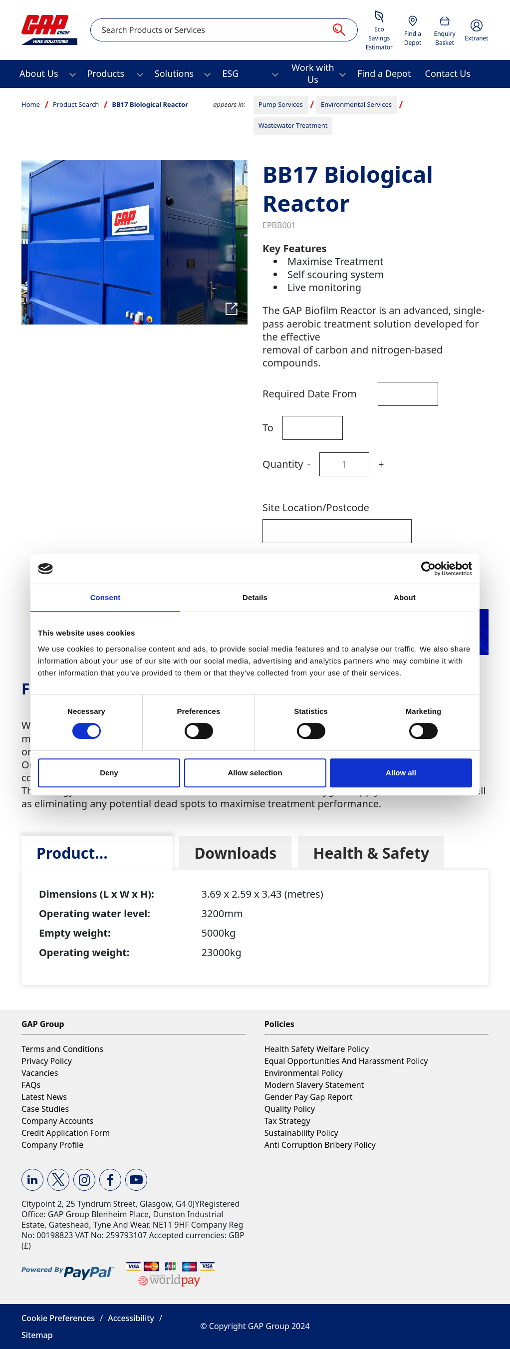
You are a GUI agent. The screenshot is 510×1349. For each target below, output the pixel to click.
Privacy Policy (46, 1060)
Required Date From (309, 393)
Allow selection (255, 772)
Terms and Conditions (62, 1048)
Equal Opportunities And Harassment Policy (346, 1060)
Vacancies (39, 1072)
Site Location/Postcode (315, 507)
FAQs (30, 1084)
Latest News (44, 1096)
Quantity (282, 464)
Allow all (401, 772)
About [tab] (405, 597)
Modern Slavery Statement (314, 1084)
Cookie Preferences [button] (58, 1318)
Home (30, 104)
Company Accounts (57, 1120)
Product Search (76, 104)
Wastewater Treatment (293, 125)
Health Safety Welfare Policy (316, 1048)
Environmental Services (356, 104)
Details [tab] (255, 597)
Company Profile (52, 1144)
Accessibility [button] (131, 1318)
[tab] (97, 853)
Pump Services (280, 104)
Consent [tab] (105, 597)
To (267, 427)
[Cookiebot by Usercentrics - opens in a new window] (428, 568)
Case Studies (45, 1108)
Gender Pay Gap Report (308, 1096)
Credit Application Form (65, 1132)
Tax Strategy (287, 1120)
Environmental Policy (303, 1072)
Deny (109, 772)
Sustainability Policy (301, 1132)
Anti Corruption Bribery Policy (320, 1144)
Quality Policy (289, 1108)
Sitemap (37, 1335)
